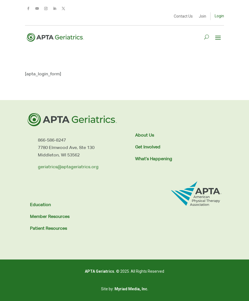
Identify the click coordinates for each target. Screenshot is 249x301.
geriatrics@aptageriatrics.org (68, 167)
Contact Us (183, 16)
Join (202, 16)
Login (219, 16)
